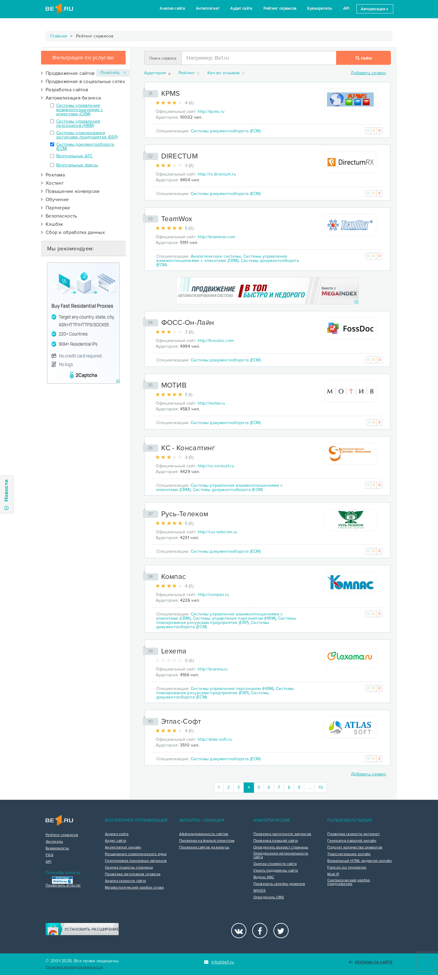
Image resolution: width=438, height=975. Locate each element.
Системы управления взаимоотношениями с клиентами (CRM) (79, 110)
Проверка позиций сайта (275, 841)
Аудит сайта (241, 8)
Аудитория (158, 73)
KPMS (170, 93)
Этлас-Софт (181, 721)
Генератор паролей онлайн (351, 841)
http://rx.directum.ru (217, 174)
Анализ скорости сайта (125, 881)
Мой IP (333, 874)
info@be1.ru (219, 962)
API (346, 8)
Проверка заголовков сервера (132, 874)
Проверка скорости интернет (353, 834)
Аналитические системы (216, 256)
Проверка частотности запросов (282, 834)
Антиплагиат (207, 8)
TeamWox (177, 218)
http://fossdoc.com (216, 340)
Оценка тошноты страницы (129, 867)
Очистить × (113, 72)
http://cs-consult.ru (216, 465)
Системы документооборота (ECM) (85, 146)
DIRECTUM (179, 156)
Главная (58, 36)
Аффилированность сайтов (203, 834)
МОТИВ (174, 385)
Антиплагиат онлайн (123, 847)
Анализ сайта (172, 8)
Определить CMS (268, 897)
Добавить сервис (368, 72)
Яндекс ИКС (263, 877)
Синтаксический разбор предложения (348, 882)
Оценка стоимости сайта (275, 864)
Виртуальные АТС (74, 155)
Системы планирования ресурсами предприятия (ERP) (87, 135)
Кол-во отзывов (226, 73)
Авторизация (375, 9)
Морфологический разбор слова (134, 888)
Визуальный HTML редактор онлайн (359, 861)
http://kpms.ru (211, 111)
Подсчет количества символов (354, 847)
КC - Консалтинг (188, 448)
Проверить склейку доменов (279, 884)
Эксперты (54, 842)
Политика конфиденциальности (74, 967)
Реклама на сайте (370, 962)
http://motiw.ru (211, 403)
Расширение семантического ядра (135, 854)
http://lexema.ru (213, 669)
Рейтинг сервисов (280, 8)
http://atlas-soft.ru (215, 739)
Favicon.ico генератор (346, 867)
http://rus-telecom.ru (217, 532)
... (309, 787)
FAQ (49, 855)
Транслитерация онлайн (348, 854)
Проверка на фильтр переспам (207, 841)
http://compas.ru (213, 594)
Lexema (174, 651)
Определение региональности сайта (280, 855)
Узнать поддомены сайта (275, 870)
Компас (173, 576)
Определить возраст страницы (280, 847)
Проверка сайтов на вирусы (204, 847)
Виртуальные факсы (77, 165)
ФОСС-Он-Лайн (187, 322)
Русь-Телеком (184, 514)
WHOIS (259, 891)
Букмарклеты (319, 8)
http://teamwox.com (216, 236)
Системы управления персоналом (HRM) (78, 123)
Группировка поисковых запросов (136, 861)
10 (320, 787)
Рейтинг (189, 73)
